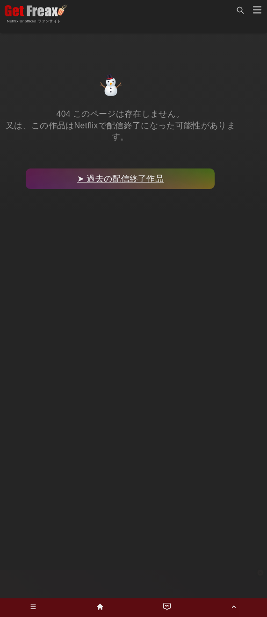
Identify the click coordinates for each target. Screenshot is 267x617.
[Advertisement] (133, 584)
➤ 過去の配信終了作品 (120, 178)
